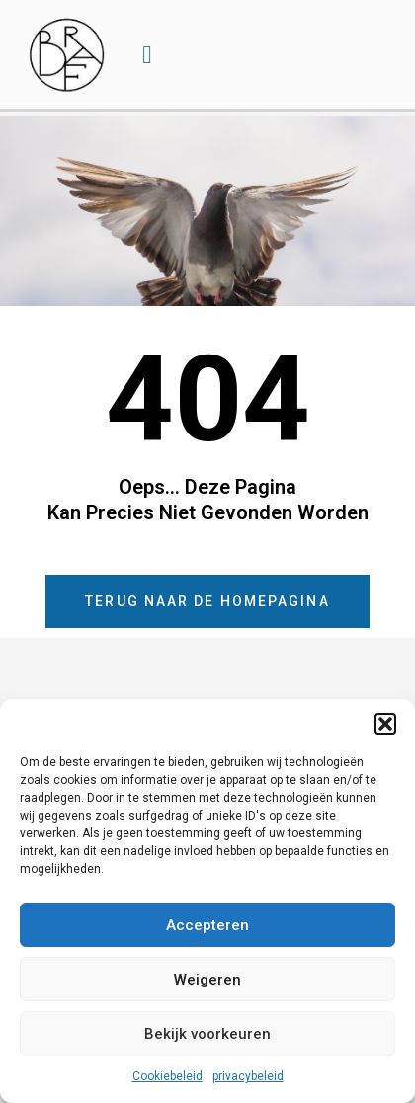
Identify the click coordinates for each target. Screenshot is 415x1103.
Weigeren (207, 979)
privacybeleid (248, 1076)
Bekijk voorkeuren (207, 1034)
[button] (385, 724)
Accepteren (207, 925)
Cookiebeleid (167, 1076)
